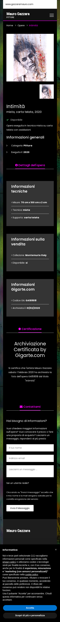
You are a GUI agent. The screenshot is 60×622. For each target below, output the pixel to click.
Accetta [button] (30, 608)
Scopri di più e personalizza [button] (30, 615)
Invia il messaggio (20, 508)
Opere (21, 25)
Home (9, 25)
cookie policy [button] (31, 574)
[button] (55, 549)
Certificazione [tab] (30, 329)
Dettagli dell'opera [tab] (30, 165)
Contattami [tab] (30, 407)
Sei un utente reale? (17, 483)
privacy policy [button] (9, 562)
